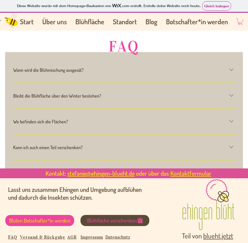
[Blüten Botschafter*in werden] (39, 220)
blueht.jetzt (218, 235)
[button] (240, 21)
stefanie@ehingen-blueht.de (101, 173)
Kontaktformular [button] (190, 173)
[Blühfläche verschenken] (114, 220)
